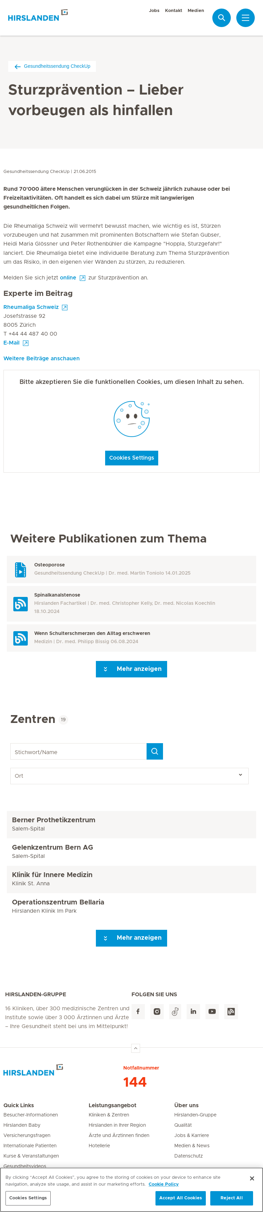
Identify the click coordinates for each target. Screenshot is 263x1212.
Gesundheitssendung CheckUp (52, 66)
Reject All (231, 1198)
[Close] (252, 1178)
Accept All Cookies (180, 1198)
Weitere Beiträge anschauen (41, 358)
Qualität (183, 1125)
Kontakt (173, 11)
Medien (196, 11)
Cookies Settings (131, 458)
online (68, 277)
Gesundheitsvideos (24, 1166)
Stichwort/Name (11, 743)
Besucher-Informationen (30, 1115)
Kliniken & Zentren (109, 1115)
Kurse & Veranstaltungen (31, 1156)
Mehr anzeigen (131, 669)
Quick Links (18, 1105)
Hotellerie (99, 1146)
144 (135, 1082)
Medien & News (192, 1146)
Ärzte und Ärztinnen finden (119, 1135)
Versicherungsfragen (26, 1135)
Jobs (154, 11)
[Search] (155, 751)
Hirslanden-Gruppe (195, 1115)
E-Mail (11, 343)
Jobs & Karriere (191, 1135)
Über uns (186, 1105)
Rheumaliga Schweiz (31, 307)
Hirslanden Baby (21, 1125)
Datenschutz (188, 1156)
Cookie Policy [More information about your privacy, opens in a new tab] (164, 1185)
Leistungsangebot (112, 1105)
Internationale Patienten (30, 1146)
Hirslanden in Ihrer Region (117, 1125)
